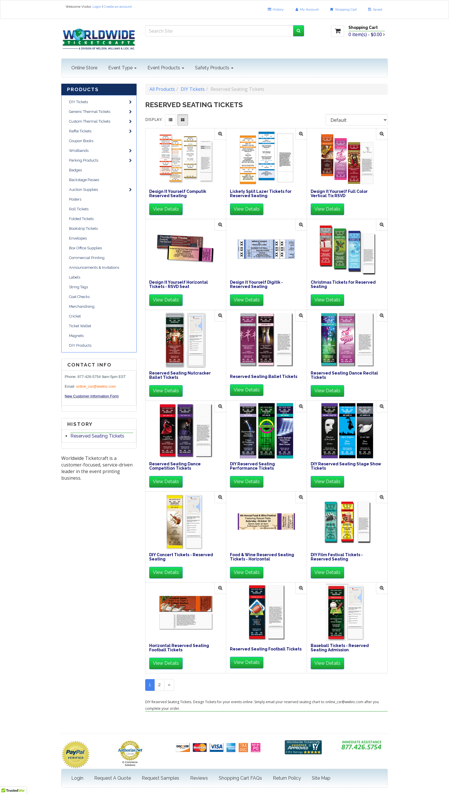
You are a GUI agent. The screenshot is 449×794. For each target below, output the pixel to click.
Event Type (122, 67)
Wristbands (100, 150)
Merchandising (81, 306)
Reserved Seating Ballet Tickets (263, 377)
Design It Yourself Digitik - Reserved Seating (256, 284)
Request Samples (160, 778)
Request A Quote (112, 778)
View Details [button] (166, 209)
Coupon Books (81, 141)
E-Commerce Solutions (129, 763)
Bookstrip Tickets (83, 228)
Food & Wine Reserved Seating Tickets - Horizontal (262, 557)
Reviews (199, 778)
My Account (307, 9)
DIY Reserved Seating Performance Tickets (252, 466)
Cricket (75, 316)
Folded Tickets (81, 219)
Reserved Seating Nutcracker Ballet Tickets (180, 375)
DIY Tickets (100, 102)
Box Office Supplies (85, 248)
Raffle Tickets (100, 131)
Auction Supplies (100, 189)
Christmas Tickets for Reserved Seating (343, 284)
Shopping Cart (343, 9)
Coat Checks (79, 297)
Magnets (76, 336)
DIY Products (80, 345)
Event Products (165, 67)
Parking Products (100, 160)
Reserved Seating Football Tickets (266, 649)
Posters (75, 199)
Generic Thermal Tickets (100, 111)
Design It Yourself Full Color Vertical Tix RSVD (339, 193)
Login (96, 7)
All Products (162, 89)
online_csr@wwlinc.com (96, 386)
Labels (74, 277)
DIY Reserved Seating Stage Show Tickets (346, 466)
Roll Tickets (78, 209)
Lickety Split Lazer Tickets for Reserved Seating (261, 193)
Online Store (84, 67)
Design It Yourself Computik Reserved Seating (177, 193)
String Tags (78, 287)
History (275, 9)
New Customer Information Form (92, 396)
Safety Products (214, 67)
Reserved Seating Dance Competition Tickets (175, 466)
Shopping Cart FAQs (240, 778)
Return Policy (287, 778)
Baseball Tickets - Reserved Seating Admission (340, 648)
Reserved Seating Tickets (97, 436)
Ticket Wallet (80, 326)
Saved (375, 9)
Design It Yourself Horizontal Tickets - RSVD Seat (178, 284)
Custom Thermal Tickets (100, 121)
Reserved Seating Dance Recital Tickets (344, 375)
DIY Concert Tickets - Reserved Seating (181, 557)
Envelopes (78, 238)
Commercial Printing (87, 258)
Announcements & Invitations (94, 267)
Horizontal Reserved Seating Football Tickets (179, 648)
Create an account (118, 7)
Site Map (321, 778)
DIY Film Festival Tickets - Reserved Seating (337, 557)
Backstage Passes (84, 180)
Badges (75, 170)
